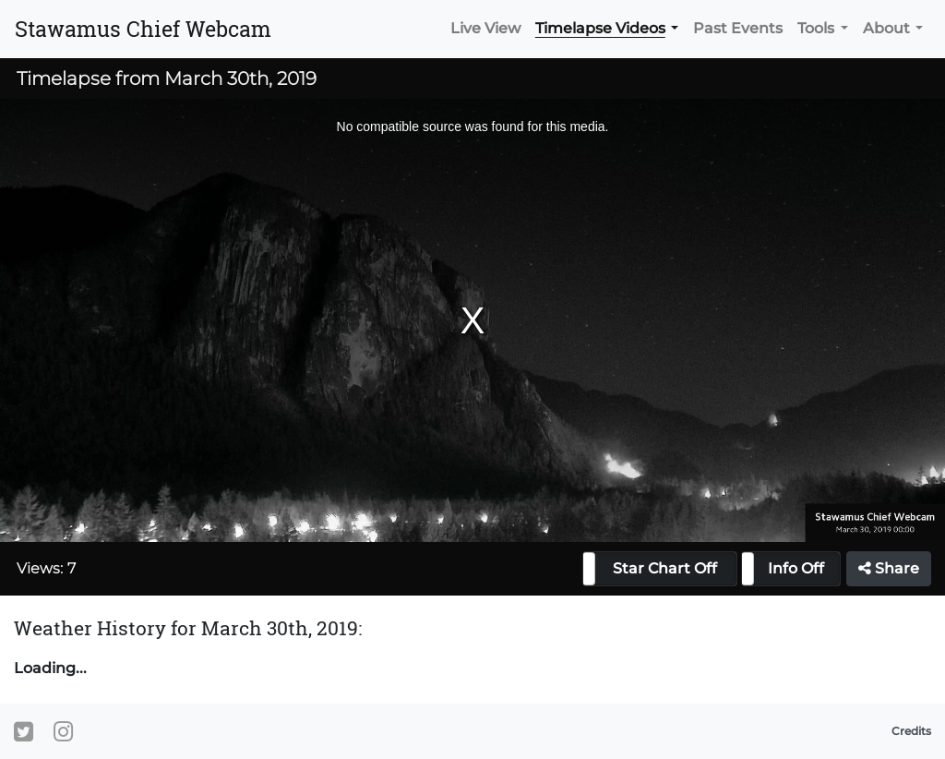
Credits (911, 731)
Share (888, 568)
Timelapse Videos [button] (600, 28)
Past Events (738, 28)
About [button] (886, 28)
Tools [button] (815, 28)
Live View (485, 28)
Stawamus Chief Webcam (143, 28)
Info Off (796, 568)
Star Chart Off (665, 568)
